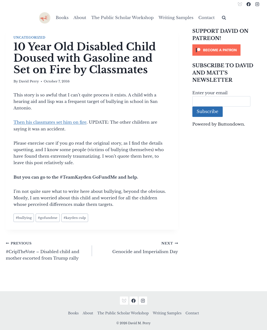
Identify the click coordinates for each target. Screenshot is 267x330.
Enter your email (210, 92)
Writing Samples (176, 17)
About (79, 17)
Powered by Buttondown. (218, 124)
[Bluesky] (240, 4)
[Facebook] (248, 4)
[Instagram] (257, 4)
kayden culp (75, 218)
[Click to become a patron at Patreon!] (226, 50)
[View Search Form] (224, 17)
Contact (206, 17)
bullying (24, 218)
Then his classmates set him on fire (50, 122)
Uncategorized (29, 37)
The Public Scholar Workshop (122, 17)
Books (62, 17)
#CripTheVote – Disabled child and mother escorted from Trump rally (47, 250)
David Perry (29, 81)
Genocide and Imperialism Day (137, 247)
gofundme (48, 218)
